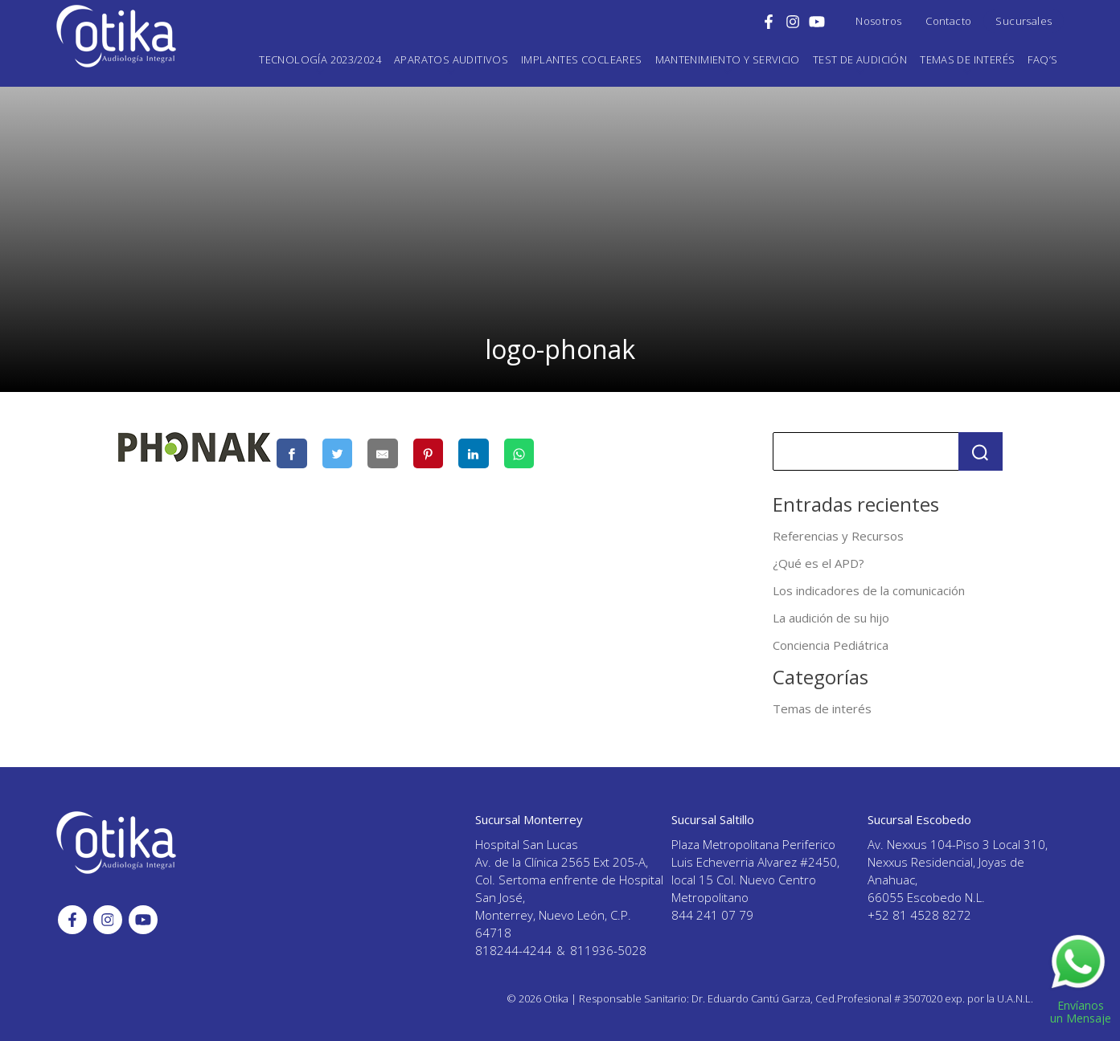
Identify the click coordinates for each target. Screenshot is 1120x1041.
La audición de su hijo (831, 618)
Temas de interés (822, 708)
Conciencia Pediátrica (830, 645)
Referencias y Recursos (838, 536)
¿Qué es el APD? (818, 563)
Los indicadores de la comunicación (869, 590)
